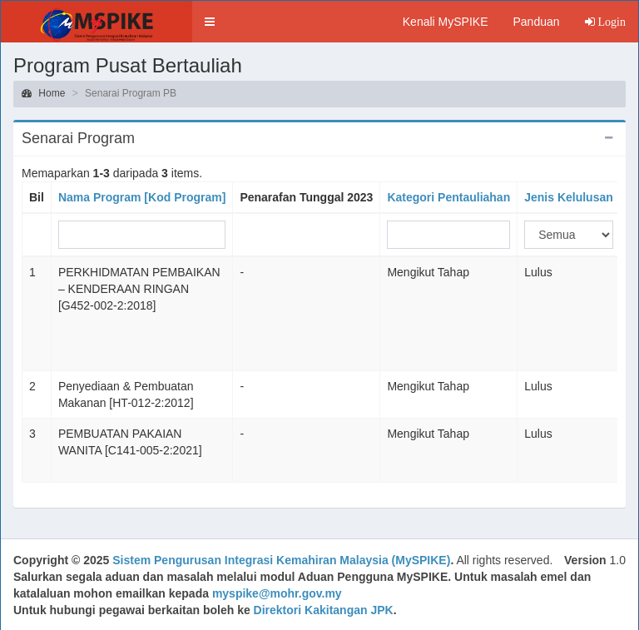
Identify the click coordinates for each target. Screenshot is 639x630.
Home (43, 93)
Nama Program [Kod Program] (141, 197)
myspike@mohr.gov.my (277, 593)
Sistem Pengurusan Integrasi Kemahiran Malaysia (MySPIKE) (281, 560)
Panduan (536, 21)
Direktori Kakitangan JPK (324, 610)
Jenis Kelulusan (568, 197)
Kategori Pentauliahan (448, 197)
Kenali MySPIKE (445, 21)
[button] (209, 21)
